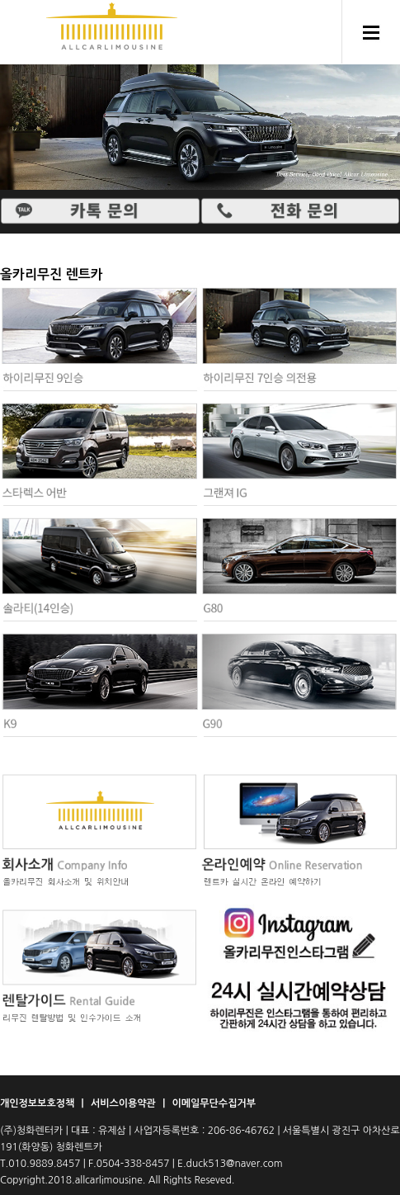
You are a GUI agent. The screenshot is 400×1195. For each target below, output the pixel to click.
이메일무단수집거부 (214, 1103)
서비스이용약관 (124, 1103)
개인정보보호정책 (39, 1103)
